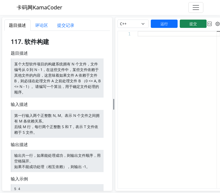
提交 (193, 23)
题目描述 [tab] (17, 25)
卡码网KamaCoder (39, 7)
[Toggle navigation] (195, 7)
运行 (164, 23)
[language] (133, 24)
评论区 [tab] (41, 25)
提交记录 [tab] (65, 25)
